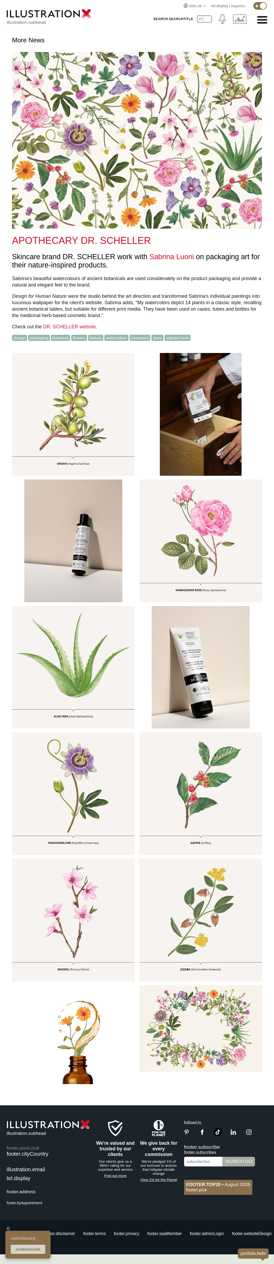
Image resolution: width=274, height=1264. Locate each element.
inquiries (238, 6)
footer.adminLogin (207, 1233)
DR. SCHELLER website (69, 326)
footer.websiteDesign (252, 1233)
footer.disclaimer (59, 1233)
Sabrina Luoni (171, 257)
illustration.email (26, 1169)
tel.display (219, 6)
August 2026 (218, 1184)
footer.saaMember (164, 1233)
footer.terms (94, 1233)
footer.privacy (126, 1233)
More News (28, 40)
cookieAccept (28, 1249)
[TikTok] (218, 1134)
